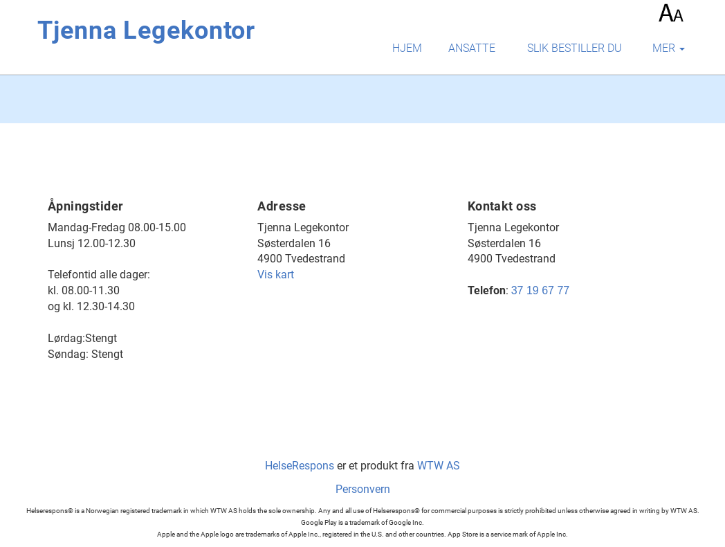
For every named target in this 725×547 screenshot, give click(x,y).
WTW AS (438, 465)
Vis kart (275, 274)
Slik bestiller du (574, 48)
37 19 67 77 (540, 290)
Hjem (407, 48)
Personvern (363, 489)
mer (668, 48)
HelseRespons (299, 465)
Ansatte (471, 48)
